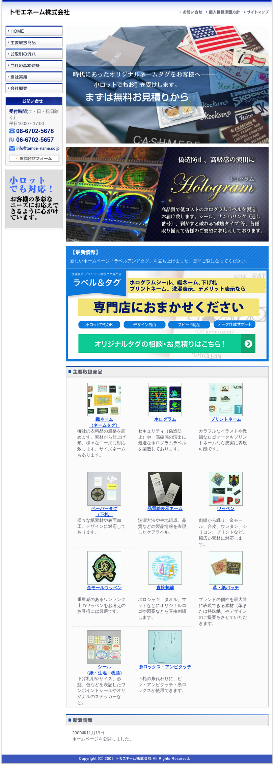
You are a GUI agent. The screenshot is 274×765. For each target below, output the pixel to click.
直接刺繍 (165, 585)
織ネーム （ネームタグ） (104, 420)
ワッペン (226, 506)
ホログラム (165, 417)
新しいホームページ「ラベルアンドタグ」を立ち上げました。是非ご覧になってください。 (160, 260)
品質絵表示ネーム (165, 506)
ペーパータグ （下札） (104, 509)
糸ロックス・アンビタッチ (165, 664)
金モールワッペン (104, 585)
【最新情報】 (85, 252)
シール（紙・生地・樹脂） (104, 667)
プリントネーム (226, 417)
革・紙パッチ (226, 585)
